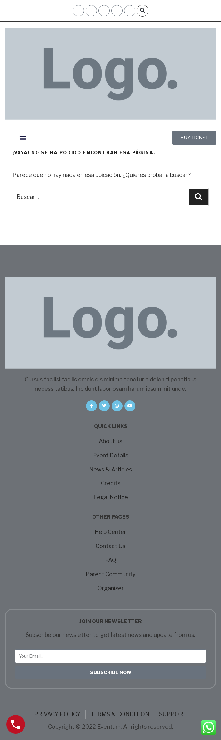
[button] (142, 10)
